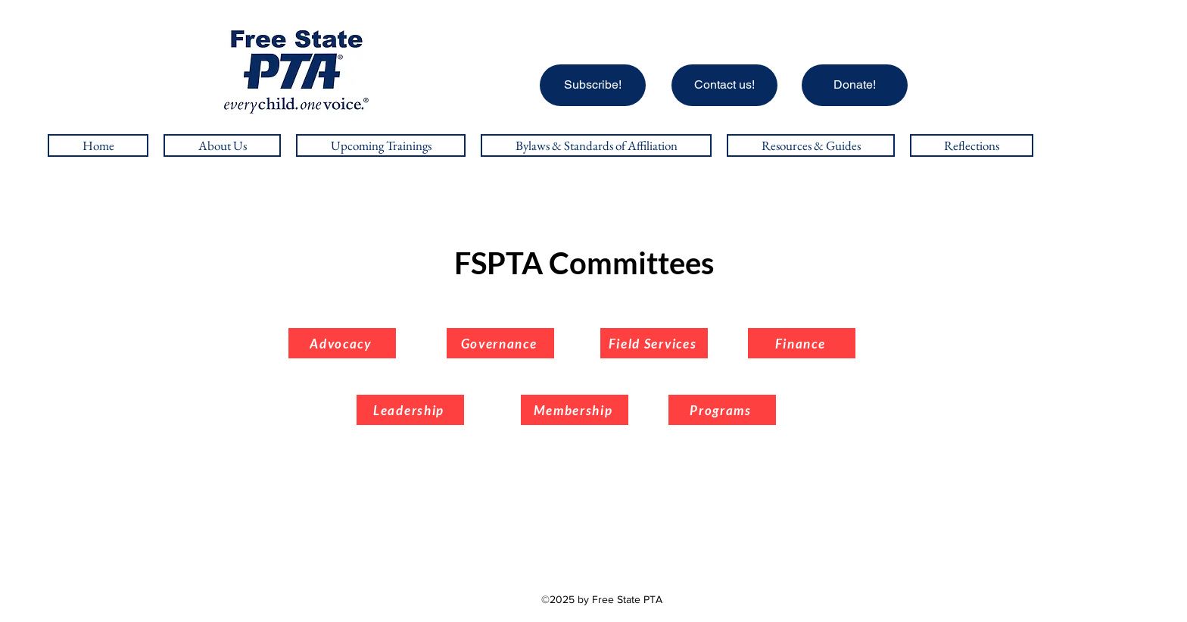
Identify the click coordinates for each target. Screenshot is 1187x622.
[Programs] (722, 410)
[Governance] (500, 343)
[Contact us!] (724, 85)
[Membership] (574, 410)
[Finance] (801, 343)
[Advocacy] (342, 343)
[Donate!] (855, 85)
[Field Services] (654, 343)
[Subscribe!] (593, 85)
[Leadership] (410, 410)
